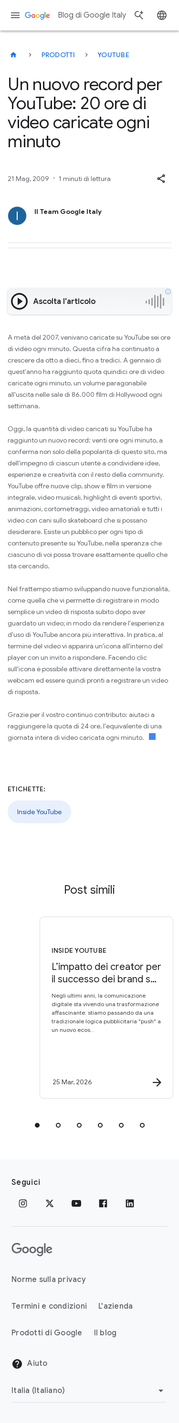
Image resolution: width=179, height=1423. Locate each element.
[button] (160, 178)
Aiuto (29, 1364)
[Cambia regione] (89, 1390)
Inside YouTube (39, 811)
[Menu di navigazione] (15, 15)
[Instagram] (22, 1203)
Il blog (105, 1333)
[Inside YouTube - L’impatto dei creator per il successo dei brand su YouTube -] (106, 1007)
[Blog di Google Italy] (13, 54)
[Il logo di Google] (32, 1249)
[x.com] (49, 1203)
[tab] (37, 1125)
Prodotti (58, 54)
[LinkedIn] (129, 1203)
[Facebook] (103, 1203)
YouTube (113, 54)
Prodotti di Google (47, 1333)
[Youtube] (76, 1203)
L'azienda (115, 1306)
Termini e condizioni (49, 1306)
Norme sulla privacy (48, 1279)
